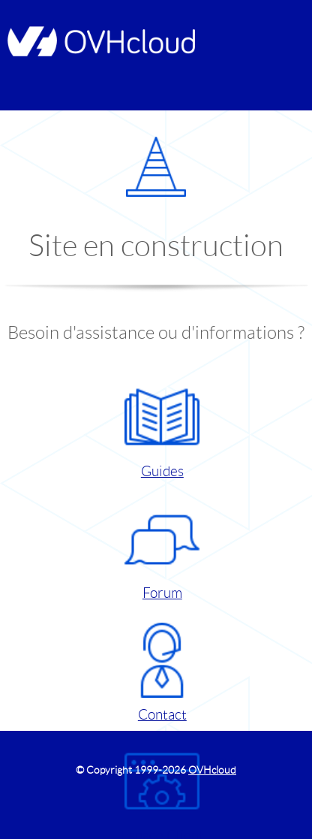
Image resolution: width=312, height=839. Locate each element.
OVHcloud (212, 770)
